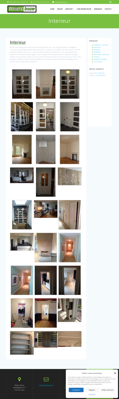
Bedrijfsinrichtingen (99, 59)
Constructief (97, 61)
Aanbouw (96, 47)
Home (52, 9)
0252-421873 (101, 75)
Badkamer (96, 52)
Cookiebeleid (91, 394)
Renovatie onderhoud (100, 54)
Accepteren (76, 390)
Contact (108, 9)
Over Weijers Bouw (84, 9)
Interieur (96, 57)
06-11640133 (99, 73)
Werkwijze (98, 9)
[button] (115, 373)
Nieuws (60, 9)
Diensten (68, 9)
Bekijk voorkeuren (108, 390)
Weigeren (92, 390)
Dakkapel (96, 50)
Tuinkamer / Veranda (100, 45)
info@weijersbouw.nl (61, 2)
